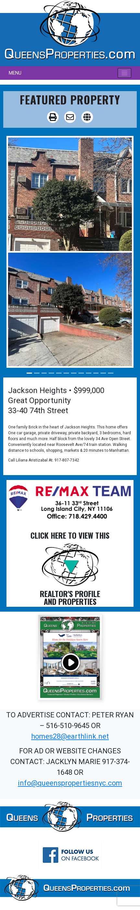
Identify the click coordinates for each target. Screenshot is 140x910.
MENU (15, 73)
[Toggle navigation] (125, 73)
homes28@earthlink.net (70, 736)
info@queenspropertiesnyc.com (70, 783)
